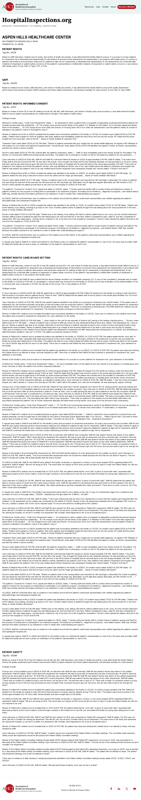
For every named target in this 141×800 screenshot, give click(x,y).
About (113, 7)
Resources (89, 7)
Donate (105, 7)
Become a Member (127, 7)
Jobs (98, 7)
